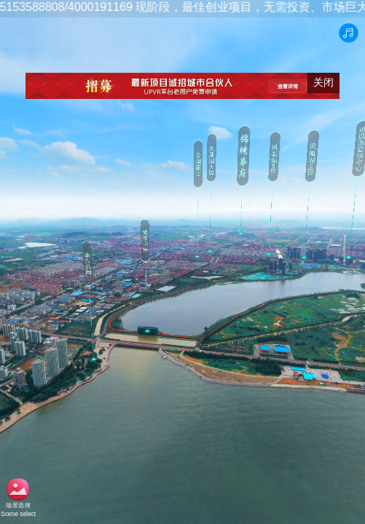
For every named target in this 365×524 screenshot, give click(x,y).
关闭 (323, 82)
